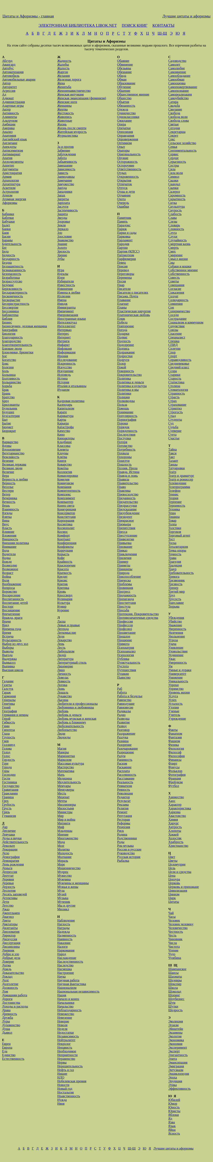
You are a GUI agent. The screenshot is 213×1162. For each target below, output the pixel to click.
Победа (122, 322)
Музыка (62, 898)
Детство (8, 905)
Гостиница (9, 782)
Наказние (64, 943)
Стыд (172, 416)
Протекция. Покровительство (138, 614)
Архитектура (11, 184)
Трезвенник (176, 580)
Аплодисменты (13, 161)
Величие (8, 472)
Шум (171, 1002)
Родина (122, 834)
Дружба (7, 1017)
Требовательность (181, 573)
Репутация (124, 816)
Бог (4, 356)
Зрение (62, 255)
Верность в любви (15, 479)
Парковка (123, 236)
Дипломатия (10, 931)
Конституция (66, 516)
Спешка (173, 341)
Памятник (124, 217)
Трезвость (175, 584)
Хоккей (173, 834)
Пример (122, 561)
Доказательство (13, 972)
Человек (174, 920)
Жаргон (62, 72)
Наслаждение (66, 958)
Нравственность (68, 1096)
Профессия (125, 621)
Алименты (9, 117)
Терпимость (176, 505)
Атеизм (7, 195)
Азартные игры (13, 105)
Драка (6, 1010)
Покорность (125, 371)
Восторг (8, 606)
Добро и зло (10, 954)
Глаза (6, 733)
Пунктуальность (128, 662)
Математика (65, 771)
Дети (5, 901)
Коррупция (65, 550)
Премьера (124, 524)
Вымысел (9, 662)
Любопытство (67, 730)
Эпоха (172, 1077)
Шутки (173, 1006)
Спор (172, 352)
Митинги (63, 823)
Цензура (174, 879)
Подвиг (122, 337)
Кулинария (64, 599)
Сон (171, 307)
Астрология (10, 191)
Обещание (124, 72)
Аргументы (10, 169)
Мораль (62, 860)
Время (6, 632)
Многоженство (67, 838)
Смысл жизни (178, 259)
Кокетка (62, 468)
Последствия (126, 434)
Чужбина (174, 958)
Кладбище (64, 442)
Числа (172, 943)
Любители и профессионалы (77, 703)
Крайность (64, 561)
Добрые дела (11, 958)
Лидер (61, 655)
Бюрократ (9, 431)
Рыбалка (123, 860)
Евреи (6, 1044)
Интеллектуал (67, 322)
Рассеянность (126, 774)
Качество (63, 431)
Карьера (63, 423)
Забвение (63, 150)
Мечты (62, 801)
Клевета (63, 449)
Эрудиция (175, 1081)
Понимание (125, 412)
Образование (126, 83)
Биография (9, 330)
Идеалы (62, 274)
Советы (173, 281)
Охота (121, 199)
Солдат (173, 296)
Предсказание (127, 509)
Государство (10, 786)
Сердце (173, 158)
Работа (122, 692)
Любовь (62, 711)
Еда (4, 1051)
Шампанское (177, 969)
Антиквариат (11, 154)
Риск (120, 830)
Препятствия (126, 528)
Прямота (123, 644)
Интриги (63, 341)
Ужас (172, 659)
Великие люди (12, 468)
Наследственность (70, 961)
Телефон (174, 490)
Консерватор (66, 513)
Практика (123, 490)
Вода (5, 550)
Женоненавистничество (74, 90)
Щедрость (175, 1010)
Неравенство (66, 1058)
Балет (6, 225)
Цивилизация (177, 890)
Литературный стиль (72, 662)
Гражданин (10, 793)
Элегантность (178, 1055)
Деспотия (9, 890)
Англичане (9, 143)
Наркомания (65, 950)
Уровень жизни (179, 692)
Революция (125, 793)
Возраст (7, 573)
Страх (172, 401)
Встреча (8, 636)
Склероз (174, 191)
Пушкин (123, 673)
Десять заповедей (14, 894)
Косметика (64, 524)
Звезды (62, 217)
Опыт (121, 146)
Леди (60, 636)
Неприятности (67, 1055)
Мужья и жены (67, 887)
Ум (170, 666)
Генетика (8, 703)
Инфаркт (63, 345)
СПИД (173, 345)
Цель (171, 868)
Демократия (10, 860)
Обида (121, 75)
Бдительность (11, 244)
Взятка (7, 516)
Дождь (6, 969)
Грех (5, 801)
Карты (61, 419)
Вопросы (8, 588)
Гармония (9, 696)
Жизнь (62, 124)
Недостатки (65, 1032)
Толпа (172, 524)
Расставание (125, 778)
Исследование (67, 360)
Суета (172, 434)
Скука (172, 203)
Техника (174, 509)
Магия (61, 748)
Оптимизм (124, 143)
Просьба (123, 610)
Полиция (123, 397)
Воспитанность (13, 599)
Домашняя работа (14, 995)
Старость (174, 378)
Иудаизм (63, 389)
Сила (171, 169)
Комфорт (63, 535)
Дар (4, 827)
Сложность (176, 229)
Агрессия (8, 90)
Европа (7, 1047)
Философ (174, 752)
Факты (173, 730)
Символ (173, 176)
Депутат (8, 875)
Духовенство (11, 1025)
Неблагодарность (69, 1010)
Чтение (173, 950)
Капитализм (65, 408)
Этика (172, 1085)
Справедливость (179, 360)
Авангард (8, 64)
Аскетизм (9, 188)
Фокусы (174, 767)
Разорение (124, 744)
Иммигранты (66, 307)
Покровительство (129, 374)
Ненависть (64, 1047)
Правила (123, 479)
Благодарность (12, 337)
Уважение (175, 625)
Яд (170, 1118)
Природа (123, 573)
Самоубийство (178, 98)
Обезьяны (124, 68)
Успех (172, 700)
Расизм (122, 763)
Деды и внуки (12, 838)
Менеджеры (65, 789)
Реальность (125, 782)
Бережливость (12, 288)
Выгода (7, 655)
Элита (172, 1058)
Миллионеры (66, 804)
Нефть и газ (65, 1070)
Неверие (63, 1021)
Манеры (63, 752)
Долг (5, 980)
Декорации (9, 849)
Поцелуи (123, 460)
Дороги (7, 999)
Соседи (173, 315)
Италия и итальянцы (71, 386)
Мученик (63, 901)
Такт (171, 457)
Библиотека (10, 315)
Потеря (122, 442)
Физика (173, 744)
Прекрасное (125, 520)
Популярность (127, 416)
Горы (5, 771)
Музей (61, 894)
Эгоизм (173, 1025)
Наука (61, 976)
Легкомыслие (66, 632)
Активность (10, 113)
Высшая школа (12, 670)
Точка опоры (177, 550)
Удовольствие (178, 651)
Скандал (174, 184)
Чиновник (175, 939)
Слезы (172, 221)
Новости (63, 1085)
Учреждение (177, 718)
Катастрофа (65, 427)
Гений (6, 707)
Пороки (122, 423)
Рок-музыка (125, 845)
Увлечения (175, 632)
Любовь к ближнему (71, 722)
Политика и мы (128, 389)
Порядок (123, 427)
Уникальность (178, 681)
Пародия (123, 244)
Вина (5, 520)
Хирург (173, 823)
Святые (173, 124)
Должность (10, 987)
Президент (124, 516)
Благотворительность (17, 345)
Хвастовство (177, 816)
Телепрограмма (179, 487)
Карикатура (65, 416)
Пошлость (124, 464)
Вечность (8, 502)
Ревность (123, 789)
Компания (64, 487)
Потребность (126, 449)
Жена (61, 83)
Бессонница (10, 311)
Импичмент (65, 311)
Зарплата (63, 203)
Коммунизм (65, 483)
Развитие (123, 722)
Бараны (7, 240)
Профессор (125, 625)
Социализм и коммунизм (185, 322)
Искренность (66, 363)
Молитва (63, 849)
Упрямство (176, 688)
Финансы (174, 759)
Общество (124, 98)
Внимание (9, 546)
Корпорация (65, 520)
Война (6, 576)
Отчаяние (124, 195)
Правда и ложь (127, 475)
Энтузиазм (175, 1070)
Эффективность (179, 1088)
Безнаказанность (14, 270)
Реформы (123, 823)
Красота (63, 569)
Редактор (123, 797)
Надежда (63, 931)
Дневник (8, 950)
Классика (63, 445)
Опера (121, 124)
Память (122, 221)
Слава (172, 217)
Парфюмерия (126, 259)
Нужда (62, 1100)
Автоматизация (13, 72)
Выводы (8, 651)
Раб (119, 688)
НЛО (60, 1077)
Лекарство (64, 640)
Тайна (172, 449)
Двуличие (9, 830)
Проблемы (124, 584)
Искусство (64, 367)
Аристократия (12, 173)
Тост (171, 539)
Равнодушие (126, 703)
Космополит (65, 528)
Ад (4, 94)
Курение (63, 610)
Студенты (175, 419)
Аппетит (8, 165)
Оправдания (125, 135)
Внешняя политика (15, 543)
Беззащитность (13, 266)
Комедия (63, 479)
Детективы (9, 898)
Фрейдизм (175, 782)
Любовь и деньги (69, 715)
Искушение (65, 371)
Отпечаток (124, 184)
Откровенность (128, 176)
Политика (124, 378)
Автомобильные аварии (18, 79)
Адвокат (8, 98)
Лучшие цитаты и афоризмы (186, 16)
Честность (175, 931)
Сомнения (175, 303)
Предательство (127, 502)
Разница (123, 741)
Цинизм (173, 894)
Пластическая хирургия (134, 311)
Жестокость (65, 113)
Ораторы (123, 150)
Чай (171, 913)
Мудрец (62, 872)
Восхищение (11, 610)
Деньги (7, 868)
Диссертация (11, 943)
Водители (9, 554)
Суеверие (174, 431)
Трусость (174, 599)
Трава (172, 558)
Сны (171, 262)
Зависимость (66, 169)
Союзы (173, 330)
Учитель (174, 715)
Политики (124, 393)
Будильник (9, 408)
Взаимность (10, 509)
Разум (121, 756)
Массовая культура (70, 763)
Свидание (175, 109)
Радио (121, 715)
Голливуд (8, 744)
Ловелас (63, 677)
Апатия (7, 158)
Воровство (9, 591)
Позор (121, 363)
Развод (121, 726)
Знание (62, 244)
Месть (61, 793)
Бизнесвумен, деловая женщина (24, 326)
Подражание (126, 352)
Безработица (11, 277)
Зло (59, 232)
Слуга (172, 232)
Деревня (8, 879)
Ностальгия (65, 1092)
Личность (64, 673)
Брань (6, 393)
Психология (125, 655)
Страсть (174, 397)
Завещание (64, 165)
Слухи (172, 236)
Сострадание (177, 318)
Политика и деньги (130, 382)
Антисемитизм (12, 150)
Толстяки (174, 528)
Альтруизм (9, 120)
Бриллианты (11, 404)
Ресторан (123, 819)
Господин (9, 774)
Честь (172, 935)
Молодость (65, 853)
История (63, 382)
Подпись (123, 348)
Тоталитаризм (178, 546)
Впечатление (11, 614)
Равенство (124, 700)
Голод (6, 752)
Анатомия (9, 135)
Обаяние (123, 61)
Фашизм (174, 741)
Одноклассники (128, 117)
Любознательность (70, 726)
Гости (6, 778)
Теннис (173, 494)
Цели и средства (179, 872)
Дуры (6, 1021)
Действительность (15, 842)
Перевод (123, 270)
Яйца (172, 1129)
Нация (61, 995)
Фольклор (175, 771)
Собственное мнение (183, 270)
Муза (60, 890)
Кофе (60, 558)
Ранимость (124, 759)
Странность (176, 393)
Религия (123, 808)
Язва (171, 1122)
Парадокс (123, 225)
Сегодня (174, 128)
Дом (5, 991)
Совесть (174, 277)
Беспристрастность (15, 303)
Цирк (172, 898)
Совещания (176, 285)
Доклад (7, 976)
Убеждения (176, 617)
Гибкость (8, 722)
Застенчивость (67, 210)
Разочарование (127, 748)
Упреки (173, 685)
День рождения (13, 864)
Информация (66, 352)
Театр (172, 472)
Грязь (6, 812)
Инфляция (64, 348)
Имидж (62, 303)
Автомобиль (10, 75)
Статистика (176, 382)
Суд (170, 423)
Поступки (124, 438)
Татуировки (176, 468)
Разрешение (125, 752)
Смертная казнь (179, 244)
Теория (173, 498)
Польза (122, 404)
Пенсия (122, 266)
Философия (176, 756)
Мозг (60, 845)
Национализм (66, 987)
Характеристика (179, 808)
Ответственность (129, 169)
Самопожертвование (182, 87)
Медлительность (69, 782)
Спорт (172, 356)
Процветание (126, 632)
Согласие (174, 288)
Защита (62, 214)
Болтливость (11, 378)
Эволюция (175, 1021)
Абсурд (7, 61)
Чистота (174, 946)
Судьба (173, 427)
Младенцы (64, 830)
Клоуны (62, 453)
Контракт (63, 539)
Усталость (175, 703)
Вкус (5, 524)
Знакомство (65, 240)
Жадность (64, 61)
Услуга (173, 696)
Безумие (8, 285)
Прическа (124, 580)
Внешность (10, 539)
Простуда (123, 606)
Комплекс (64, 494)
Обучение (124, 87)
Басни (6, 236)
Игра (60, 270)
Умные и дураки (179, 670)
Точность (174, 554)
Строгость (175, 412)
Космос (62, 531)
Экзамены (175, 1032)
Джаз (5, 909)
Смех (172, 251)
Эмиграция (176, 1066)
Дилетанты (10, 928)
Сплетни (174, 348)
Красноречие (66, 565)
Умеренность (177, 662)
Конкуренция (66, 509)
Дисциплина (11, 946)
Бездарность (11, 259)
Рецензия (123, 827)
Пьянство (123, 677)
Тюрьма (173, 606)
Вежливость (10, 457)
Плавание (124, 300)
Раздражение (126, 733)
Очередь (123, 203)
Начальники (65, 1002)
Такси (172, 453)
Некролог (64, 1044)
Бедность (8, 255)
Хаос (171, 801)
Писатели (124, 288)
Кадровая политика (70, 401)
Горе (5, 763)
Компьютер (65, 502)
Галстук (7, 688)
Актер (6, 109)
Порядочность (127, 431)
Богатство (9, 360)
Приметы (123, 565)
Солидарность (178, 300)
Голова (7, 748)
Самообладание (179, 75)
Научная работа (68, 980)
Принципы (124, 569)
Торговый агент (179, 535)
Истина (62, 378)
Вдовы (6, 445)
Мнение (62, 834)
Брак (5, 389)
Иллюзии (63, 296)
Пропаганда (125, 599)
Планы (122, 307)
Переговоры (125, 274)
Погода (122, 330)
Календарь (64, 404)
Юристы (174, 1111)
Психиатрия (125, 647)
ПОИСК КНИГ (134, 25)
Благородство (11, 341)
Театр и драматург (181, 475)
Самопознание (178, 90)
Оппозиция (125, 132)
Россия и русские (129, 849)
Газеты (7, 685)
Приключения (127, 554)
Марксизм (64, 759)
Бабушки (8, 221)
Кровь (61, 591)
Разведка (123, 718)
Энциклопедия (178, 1073)
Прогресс (123, 591)
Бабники (8, 214)
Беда (5, 251)
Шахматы (175, 976)
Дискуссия (9, 939)
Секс (171, 139)
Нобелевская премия (71, 1081)
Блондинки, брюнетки (17, 352)
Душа (6, 1029)
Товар (172, 520)
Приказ (122, 550)
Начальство (65, 1006)
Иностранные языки (71, 318)
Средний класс (178, 367)
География (9, 711)
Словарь (174, 225)
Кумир (61, 606)
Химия (173, 819)
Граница (8, 797)
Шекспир (174, 984)
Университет (177, 673)
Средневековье (178, 363)
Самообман (176, 79)
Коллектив (64, 472)
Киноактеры (65, 438)
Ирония (62, 356)
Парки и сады (126, 232)
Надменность (66, 935)
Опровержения (127, 139)
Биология (8, 333)
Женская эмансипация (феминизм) (81, 98)
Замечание (64, 180)
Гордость (8, 759)
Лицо (61, 670)
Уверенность (177, 629)
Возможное (10, 569)
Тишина (174, 516)
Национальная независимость (78, 991)
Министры (64, 812)
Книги (61, 460)
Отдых (121, 173)
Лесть (61, 647)
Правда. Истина (128, 472)
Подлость (124, 341)
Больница (9, 374)
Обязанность (126, 105)
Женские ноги (67, 102)
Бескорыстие (11, 300)
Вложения (9, 535)
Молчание (64, 857)
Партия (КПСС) (128, 251)
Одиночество (126, 113)
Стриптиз (175, 408)
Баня (5, 232)
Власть (7, 528)
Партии (122, 247)
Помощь (123, 408)
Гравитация (10, 789)
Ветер (6, 494)
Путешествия (126, 670)
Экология (175, 1036)
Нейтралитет (66, 1040)
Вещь (6, 505)
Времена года (11, 629)
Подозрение (125, 345)
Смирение (175, 255)
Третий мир (176, 591)
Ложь (61, 688)
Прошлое (123, 636)
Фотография (177, 774)
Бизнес (7, 322)
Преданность (126, 498)
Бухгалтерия (11, 416)
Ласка (61, 621)
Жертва (62, 109)
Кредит (62, 576)
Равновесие (125, 707)
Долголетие (10, 984)
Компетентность (68, 490)
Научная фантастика (71, 984)
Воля (5, 580)
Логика (62, 685)
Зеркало (62, 229)
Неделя (62, 1029)
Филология (176, 748)
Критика (63, 588)
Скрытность (177, 199)
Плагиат (123, 303)
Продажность (126, 595)
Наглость (63, 924)
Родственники (127, 838)
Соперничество (179, 311)
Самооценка (177, 83)
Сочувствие (176, 326)
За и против (65, 146)
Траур (172, 569)
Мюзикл (63, 909)
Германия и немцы (15, 715)
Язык (172, 1126)
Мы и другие (66, 905)
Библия (7, 318)
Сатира (173, 102)
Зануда (62, 188)
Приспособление (129, 576)
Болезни (8, 367)
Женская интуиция (70, 94)
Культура (63, 602)
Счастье (174, 438)
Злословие (64, 236)
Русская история (128, 857)
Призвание (124, 546)
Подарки (123, 333)
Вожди (7, 561)
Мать (60, 774)
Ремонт (122, 812)
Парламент (125, 240)
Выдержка (9, 659)
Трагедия (174, 561)
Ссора (172, 371)
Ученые (173, 711)
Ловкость (63, 681)
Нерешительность (70, 1066)
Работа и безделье (129, 696)
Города (7, 767)
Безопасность (11, 274)
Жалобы (63, 64)
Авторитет (9, 87)
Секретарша (177, 132)
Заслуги (62, 206)
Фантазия (175, 737)
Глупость (8, 737)
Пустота (123, 666)
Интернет (64, 337)
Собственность (178, 274)
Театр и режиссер (180, 479)
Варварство (10, 442)
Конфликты (65, 546)
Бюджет (7, 427)
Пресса (122, 531)
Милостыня (65, 808)
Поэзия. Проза (127, 468)
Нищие (62, 1073)
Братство (8, 397)
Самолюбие (176, 68)
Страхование (177, 404)
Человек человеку (180, 924)
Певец (121, 262)
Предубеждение (128, 513)
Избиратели (65, 281)
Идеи (60, 277)
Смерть (173, 247)
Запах (61, 195)
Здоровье (63, 221)
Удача (172, 644)
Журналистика (67, 135)
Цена (171, 875)
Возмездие (9, 565)
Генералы (9, 700)
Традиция (175, 565)
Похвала (123, 453)
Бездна (7, 262)
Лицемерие (65, 666)
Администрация (13, 102)
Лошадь (62, 692)
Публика (123, 659)
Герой (6, 718)
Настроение (65, 972)
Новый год (64, 1088)
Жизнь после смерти (71, 128)
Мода (61, 842)
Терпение (175, 502)
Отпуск (122, 188)
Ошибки (123, 206)
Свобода (174, 113)
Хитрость (175, 827)
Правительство (127, 483)
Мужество (64, 875)
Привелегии (125, 539)
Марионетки (66, 756)
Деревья (8, 883)
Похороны (124, 457)
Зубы (60, 259)
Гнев (5, 741)
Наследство (65, 965)
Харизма (174, 812)
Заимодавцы (65, 176)
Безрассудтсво (12, 281)
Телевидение (177, 483)
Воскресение (11, 595)
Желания (63, 75)
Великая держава (14, 464)
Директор (9, 935)
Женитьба (64, 87)
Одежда (122, 109)
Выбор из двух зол (15, 644)
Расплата (123, 771)
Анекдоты (9, 146)
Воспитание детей (15, 602)
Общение (123, 90)
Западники (64, 191)
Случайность (177, 240)
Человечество (178, 928)
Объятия (123, 102)
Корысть (63, 554)
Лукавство (64, 696)
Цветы (172, 860)
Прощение (124, 640)
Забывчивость (67, 161)
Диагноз (8, 916)
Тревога (173, 576)
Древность (9, 1014)
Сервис (173, 154)
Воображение (11, 584)
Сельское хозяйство (182, 143)
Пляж (121, 318)
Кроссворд (64, 595)
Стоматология (178, 389)
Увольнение (176, 636)
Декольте (8, 845)
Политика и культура (132, 386)
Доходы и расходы (15, 1006)
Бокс (5, 363)
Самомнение (177, 72)
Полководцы (126, 401)
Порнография (126, 419)
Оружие (122, 158)
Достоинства (11, 1002)
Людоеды (64, 737)
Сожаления (176, 292)
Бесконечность (12, 296)
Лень (60, 644)
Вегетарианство (13, 453)
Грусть (6, 808)
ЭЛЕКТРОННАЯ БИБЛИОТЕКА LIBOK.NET (77, 25)
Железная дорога (69, 79)
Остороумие (125, 165)
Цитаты (173, 901)
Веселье (8, 487)
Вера (5, 475)
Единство (9, 1055)
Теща (172, 513)
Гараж (6, 692)
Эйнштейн (175, 1029)
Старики (174, 374)
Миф (60, 827)
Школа (173, 987)
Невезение (64, 1017)
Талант (173, 460)
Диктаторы (9, 924)
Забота (62, 158)
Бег (4, 247)
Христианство (178, 845)
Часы (172, 916)
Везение (8, 460)
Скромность (177, 195)
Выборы (8, 647)
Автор (6, 83)
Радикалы (124, 711)
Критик (62, 584)
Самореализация (180, 94)
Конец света (65, 505)
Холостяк (175, 838)
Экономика (176, 1040)
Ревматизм (124, 786)
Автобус (8, 68)
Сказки (173, 180)
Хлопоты (174, 830)
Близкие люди (12, 348)
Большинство (11, 382)
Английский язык (14, 139)
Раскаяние (124, 767)
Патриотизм (125, 255)
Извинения (65, 288)
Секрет (173, 135)
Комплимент (66, 498)
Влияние (8, 531)
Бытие (6, 423)
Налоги (62, 946)
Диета (6, 920)
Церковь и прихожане (183, 887)
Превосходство (127, 494)
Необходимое (66, 1051)
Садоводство (177, 61)
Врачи (6, 621)
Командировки (67, 475)
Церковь (174, 883)
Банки (6, 229)
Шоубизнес (176, 999)
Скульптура (176, 206)
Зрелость (63, 251)
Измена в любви (68, 292)
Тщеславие (176, 602)
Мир (60, 816)
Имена (61, 300)
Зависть (62, 173)
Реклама (123, 804)
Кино (61, 434)
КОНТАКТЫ (163, 25)
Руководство (126, 853)
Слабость (175, 214)
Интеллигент (66, 326)
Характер (174, 804)
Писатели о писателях (132, 292)
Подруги (123, 360)
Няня (60, 1103)
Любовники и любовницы (75, 707)
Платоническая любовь (133, 315)
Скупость (175, 210)
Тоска (172, 543)
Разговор (123, 730)
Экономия (175, 1044)
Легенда (63, 629)
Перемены (124, 277)
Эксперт (174, 1051)
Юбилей (174, 1100)
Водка (6, 558)
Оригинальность (129, 154)
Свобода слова (178, 120)
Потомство (124, 445)
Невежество (65, 1014)
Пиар (120, 285)
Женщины (64, 105)
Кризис (62, 580)
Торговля (174, 531)
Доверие (8, 961)
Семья (172, 146)
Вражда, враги (12, 617)
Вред (5, 625)
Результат (124, 801)
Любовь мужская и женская (76, 718)
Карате (62, 412)
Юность (174, 1107)
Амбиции (8, 124)
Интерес (63, 333)
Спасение (175, 333)
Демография (11, 857)
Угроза (173, 640)
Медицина (64, 778)
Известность (66, 285)
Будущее (8, 412)
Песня (121, 281)
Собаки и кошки (179, 266)
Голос (6, 756)
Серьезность (177, 161)
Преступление (127, 535)
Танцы (172, 464)
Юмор (172, 1103)
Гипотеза (8, 730)
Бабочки (8, 217)
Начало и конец (68, 999)
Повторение (125, 326)
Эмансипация (177, 1062)
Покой (121, 367)
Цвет (171, 857)
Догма (6, 965)
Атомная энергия (14, 199)
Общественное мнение (133, 94)
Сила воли (175, 173)
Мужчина (64, 879)
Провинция (125, 588)
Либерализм (65, 651)
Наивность (64, 939)
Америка (8, 128)
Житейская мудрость (72, 132)
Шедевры (175, 980)
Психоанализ (126, 651)
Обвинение (125, 64)
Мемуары (64, 786)
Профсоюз (124, 629)
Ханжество (176, 797)
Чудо (171, 954)
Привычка (124, 543)
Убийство (175, 621)
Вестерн (8, 490)
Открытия (124, 180)
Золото (62, 247)
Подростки (125, 356)
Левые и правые (68, 625)
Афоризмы (9, 203)
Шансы (173, 972)
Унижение (175, 677)
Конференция (66, 543)
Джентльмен (11, 913)
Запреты (63, 199)
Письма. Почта (127, 296)
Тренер (173, 588)
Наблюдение (66, 920)
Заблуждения (66, 154)
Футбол (173, 786)
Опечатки (124, 128)
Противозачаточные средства (137, 617)
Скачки (173, 188)
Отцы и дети (126, 191)
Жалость (63, 68)
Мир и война (66, 819)
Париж (122, 229)
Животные (64, 120)
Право (121, 487)
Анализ (7, 132)
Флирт (172, 763)
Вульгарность (11, 640)
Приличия (124, 558)
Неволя (62, 1025)
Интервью (64, 330)
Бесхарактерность (14, 292)
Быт (5, 419)
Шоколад (174, 991)
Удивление (175, 647)
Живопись (64, 117)
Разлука (122, 737)
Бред (5, 401)
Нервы (62, 1062)
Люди (61, 733)
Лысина (62, 700)
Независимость (68, 1036)
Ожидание (124, 120)
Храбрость (175, 842)
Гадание (8, 681)
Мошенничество (68, 868)
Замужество (65, 184)
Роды (120, 842)
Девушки (8, 834)
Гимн (6, 726)
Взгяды (7, 513)
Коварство (64, 464)
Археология (10, 180)
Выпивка (8, 666)
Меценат (63, 797)
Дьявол (7, 1032)
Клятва (62, 457)
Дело (5, 853)
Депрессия (9, 872)
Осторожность (127, 161)
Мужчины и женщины (73, 883)
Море (61, 864)
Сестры (173, 165)
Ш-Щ (162, 33)
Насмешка (64, 969)
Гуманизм (9, 816)
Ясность (174, 1133)
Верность (8, 483)
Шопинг (174, 995)
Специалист (176, 337)
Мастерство (65, 767)
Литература (65, 659)
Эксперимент (177, 1047)
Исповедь (64, 374)
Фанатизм (175, 733)
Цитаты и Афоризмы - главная (28, 16)
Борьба (7, 386)
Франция (174, 778)
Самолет (174, 64)
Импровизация (67, 315)
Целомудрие (177, 864)
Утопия (173, 707)
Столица (174, 386)
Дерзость (8, 887)
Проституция (126, 602)
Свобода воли (178, 117)
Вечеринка (9, 498)
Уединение (175, 655)
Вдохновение (11, 449)
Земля (61, 225)
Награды (63, 928)
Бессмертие (10, 307)
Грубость (8, 804)
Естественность (13, 1058)
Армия (6, 176)
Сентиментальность (182, 150)
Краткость (64, 573)
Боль (5, 371)
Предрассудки (127, 505)
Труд (171, 595)
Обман (121, 79)
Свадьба (174, 105)
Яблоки (173, 1115)
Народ (61, 954)
